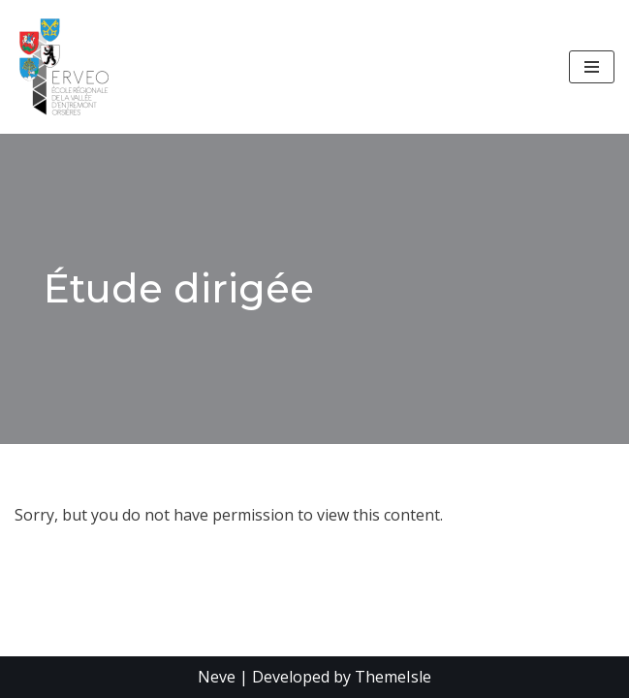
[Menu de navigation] (591, 66)
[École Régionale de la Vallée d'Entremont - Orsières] (69, 67)
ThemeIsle (393, 676)
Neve (217, 676)
